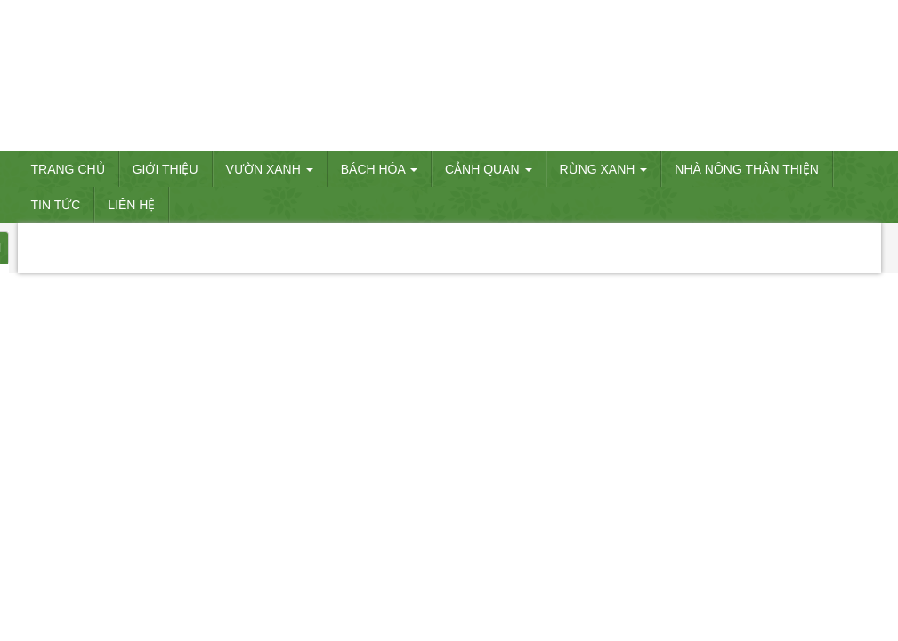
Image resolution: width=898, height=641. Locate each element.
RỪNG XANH (604, 169)
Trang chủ (68, 169)
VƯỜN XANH (269, 169)
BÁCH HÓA (379, 169)
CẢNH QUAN (488, 169)
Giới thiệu (165, 169)
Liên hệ (131, 205)
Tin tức (56, 205)
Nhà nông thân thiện (747, 169)
